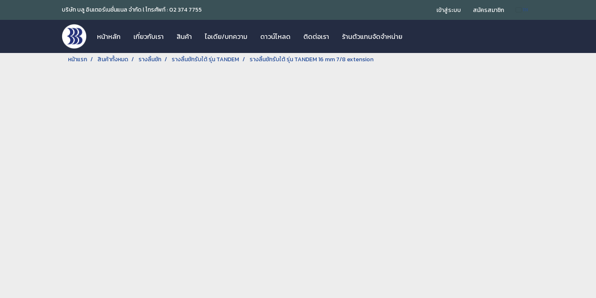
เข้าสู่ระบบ (448, 10)
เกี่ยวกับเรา (148, 36)
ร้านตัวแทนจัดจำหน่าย (372, 36)
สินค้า (184, 36)
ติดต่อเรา (316, 36)
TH (522, 9)
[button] (416, 36)
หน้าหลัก (109, 36)
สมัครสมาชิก (488, 10)
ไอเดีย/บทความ (226, 36)
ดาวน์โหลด (275, 36)
